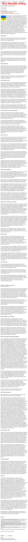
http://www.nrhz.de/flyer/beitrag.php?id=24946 (9, 519)
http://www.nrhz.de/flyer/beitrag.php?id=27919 (9, 522)
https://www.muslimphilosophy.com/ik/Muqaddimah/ (10, 527)
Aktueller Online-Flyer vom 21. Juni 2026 (7, 5)
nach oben (10, 535)
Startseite (2, 535)
